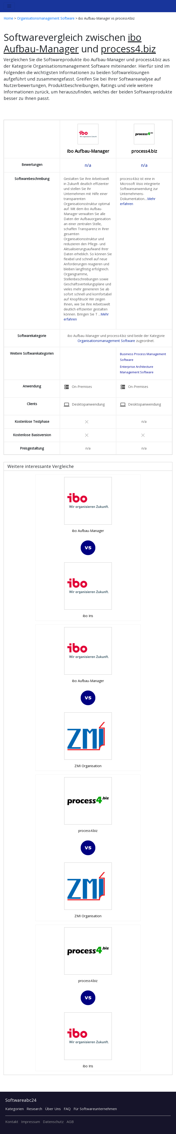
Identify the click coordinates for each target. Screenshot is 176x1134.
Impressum (30, 1121)
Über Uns (53, 1108)
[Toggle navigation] (9, 6)
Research (34, 1108)
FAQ (67, 1108)
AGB (70, 1121)
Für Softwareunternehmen (95, 1108)
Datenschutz (53, 1121)
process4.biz (144, 151)
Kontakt (11, 1121)
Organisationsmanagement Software (106, 340)
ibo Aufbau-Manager (88, 151)
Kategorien (14, 1108)
